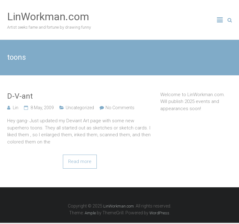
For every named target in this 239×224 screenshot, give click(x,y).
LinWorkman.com (48, 16)
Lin (15, 107)
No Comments (119, 107)
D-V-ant (20, 96)
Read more (79, 161)
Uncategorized (80, 107)
